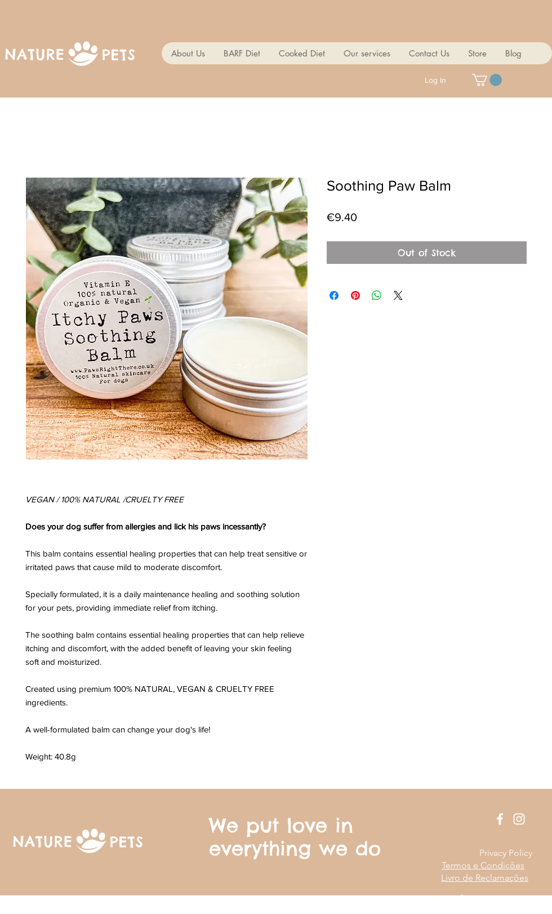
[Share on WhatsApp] (377, 295)
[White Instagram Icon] (519, 819)
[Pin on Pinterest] (355, 295)
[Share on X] (398, 295)
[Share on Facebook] (334, 295)
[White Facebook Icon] (500, 819)
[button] (487, 80)
